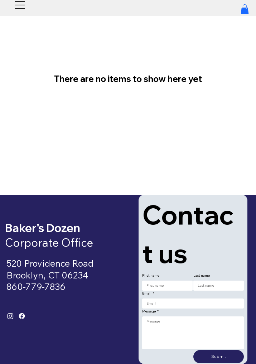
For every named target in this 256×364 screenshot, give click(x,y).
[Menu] (20, 5)
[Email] (191, 304)
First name (150, 275)
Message (150, 311)
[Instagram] (10, 316)
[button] (245, 9)
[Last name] (216, 286)
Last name (201, 275)
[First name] (165, 286)
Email (148, 293)
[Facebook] (22, 316)
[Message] (193, 332)
